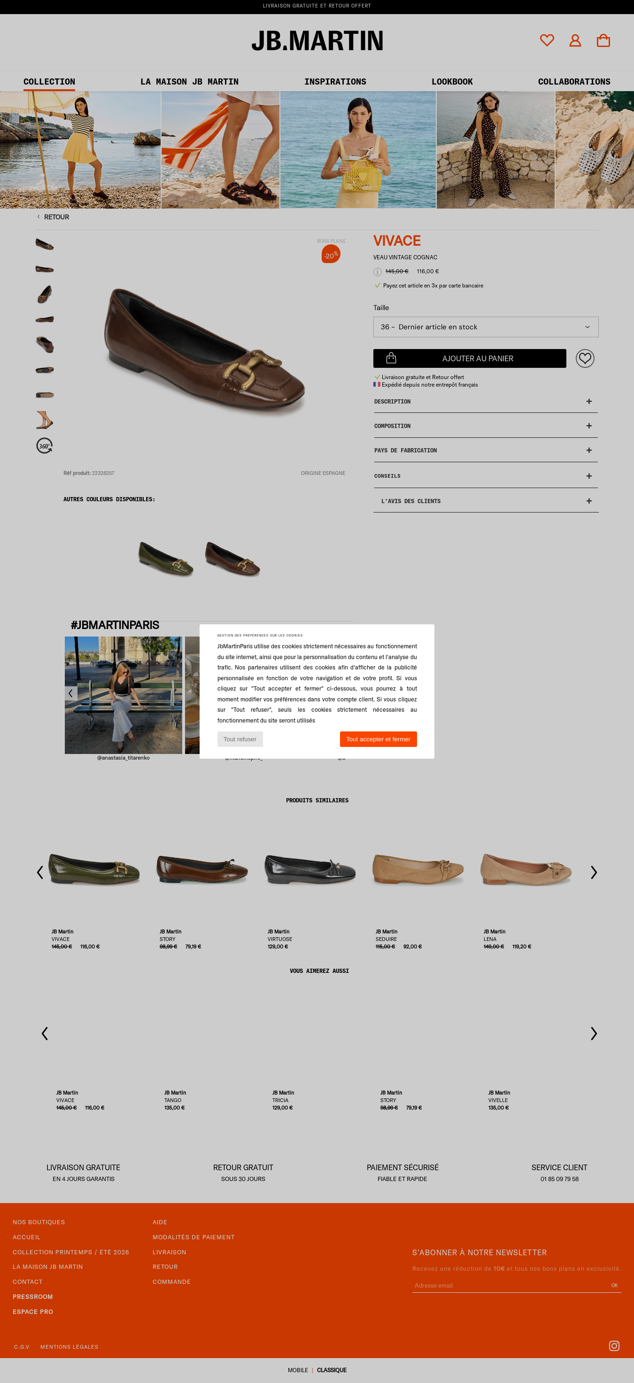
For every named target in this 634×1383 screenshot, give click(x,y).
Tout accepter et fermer (378, 739)
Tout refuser (240, 739)
